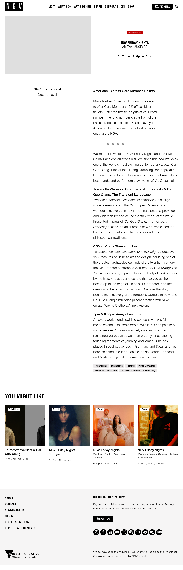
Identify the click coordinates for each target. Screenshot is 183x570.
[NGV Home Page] (14, 6)
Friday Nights (101, 371)
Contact (10, 508)
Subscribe (103, 523)
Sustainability (14, 514)
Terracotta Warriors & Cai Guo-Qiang (137, 375)
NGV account (148, 513)
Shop (131, 6)
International (117, 371)
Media (9, 520)
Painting (131, 371)
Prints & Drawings (146, 371)
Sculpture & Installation (106, 375)
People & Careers (17, 526)
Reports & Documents (20, 532)
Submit (148, 148)
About (9, 502)
